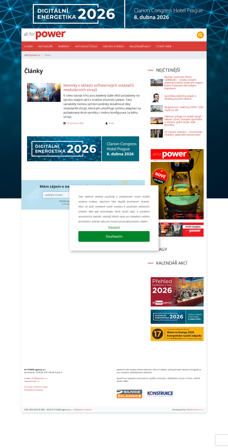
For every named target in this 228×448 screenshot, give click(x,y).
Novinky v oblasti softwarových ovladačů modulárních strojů (98, 87)
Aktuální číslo (86, 46)
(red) (111, 123)
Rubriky (64, 46)
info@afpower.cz (39, 378)
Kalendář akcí (140, 46)
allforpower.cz (32, 55)
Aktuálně (45, 46)
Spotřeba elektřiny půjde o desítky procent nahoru (180, 97)
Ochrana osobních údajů (36, 386)
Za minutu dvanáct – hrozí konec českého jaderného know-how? (183, 133)
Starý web (163, 46)
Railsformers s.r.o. (195, 409)
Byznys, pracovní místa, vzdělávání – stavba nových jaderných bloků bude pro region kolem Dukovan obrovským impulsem (183, 82)
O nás (28, 46)
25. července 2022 (75, 123)
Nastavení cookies (82, 409)
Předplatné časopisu (33, 389)
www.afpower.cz (32, 381)
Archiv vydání (113, 46)
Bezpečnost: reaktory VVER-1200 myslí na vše (183, 108)
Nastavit (114, 227)
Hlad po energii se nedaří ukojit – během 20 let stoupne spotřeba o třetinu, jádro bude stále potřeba (183, 121)
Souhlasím (114, 236)
